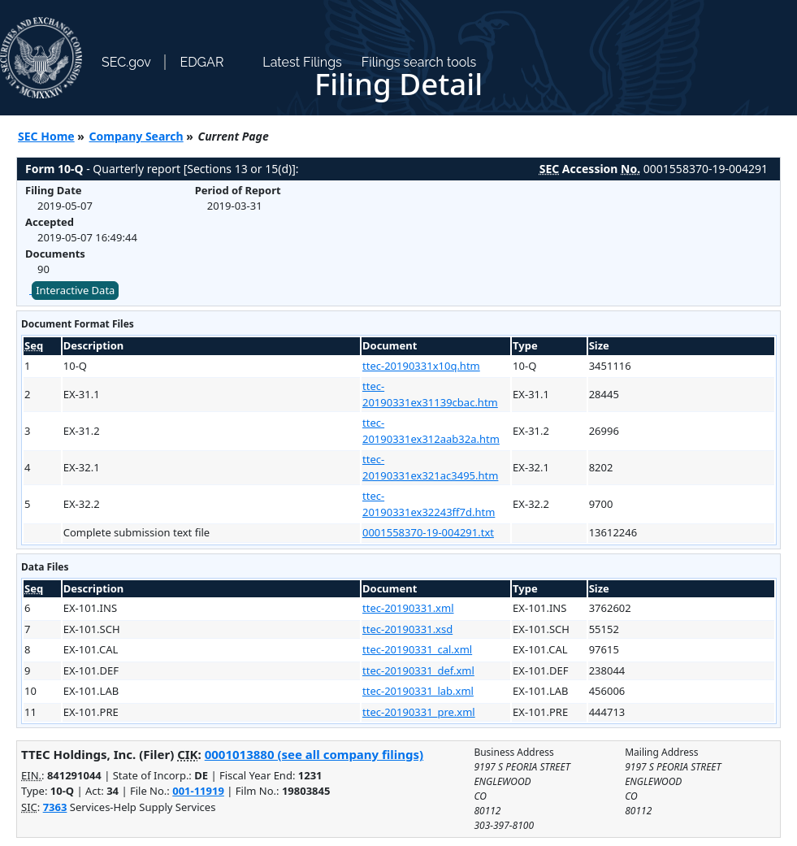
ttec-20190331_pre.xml (418, 712)
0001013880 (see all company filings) (314, 754)
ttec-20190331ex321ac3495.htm (430, 467)
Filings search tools (419, 62)
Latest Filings (301, 62)
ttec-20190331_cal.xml (417, 649)
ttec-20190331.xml (408, 608)
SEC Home (46, 136)
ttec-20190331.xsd (407, 629)
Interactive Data (75, 290)
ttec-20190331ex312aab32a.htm (431, 430)
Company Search (136, 136)
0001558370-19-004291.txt (428, 532)
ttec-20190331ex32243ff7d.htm (428, 503)
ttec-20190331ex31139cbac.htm (430, 394)
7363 (55, 807)
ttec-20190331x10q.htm (421, 365)
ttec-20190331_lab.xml (418, 690)
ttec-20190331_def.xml (418, 670)
